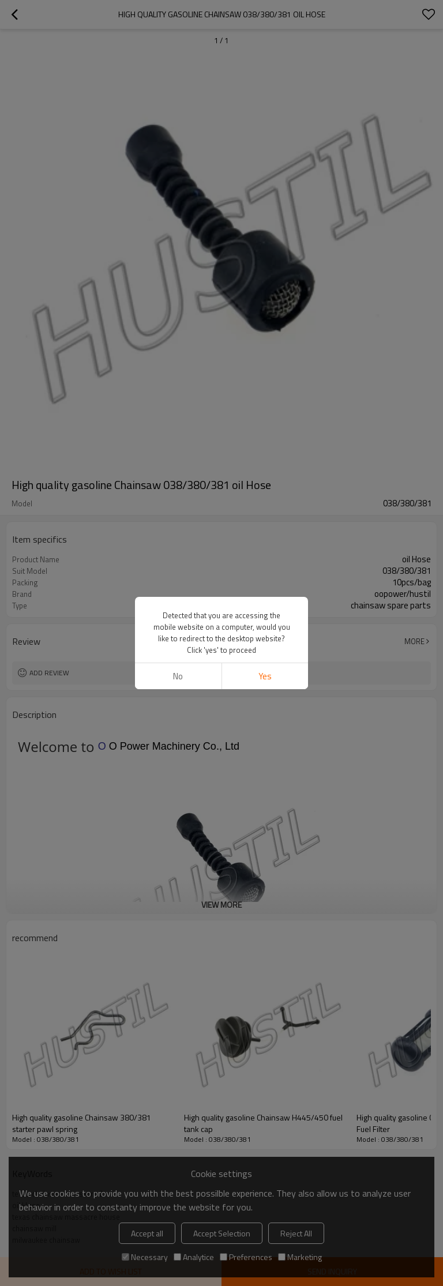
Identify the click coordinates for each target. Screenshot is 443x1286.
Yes (265, 676)
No (178, 676)
